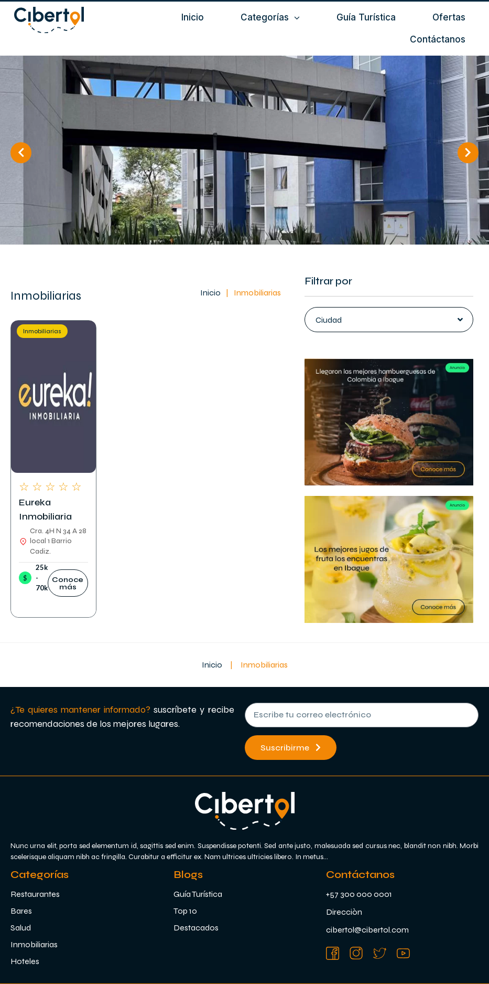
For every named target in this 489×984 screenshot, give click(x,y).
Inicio (210, 293)
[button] (68, 583)
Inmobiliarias (42, 331)
